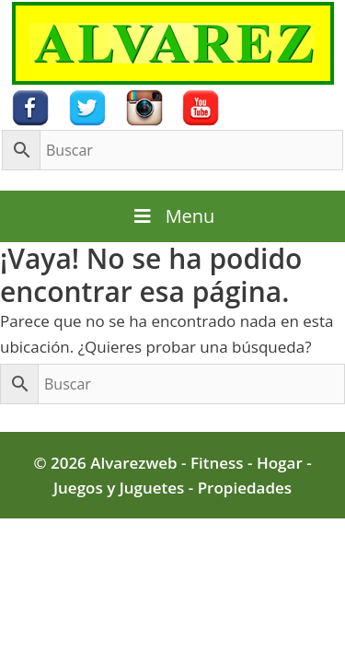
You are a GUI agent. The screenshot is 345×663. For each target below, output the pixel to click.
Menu (173, 216)
